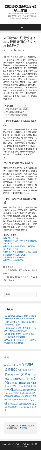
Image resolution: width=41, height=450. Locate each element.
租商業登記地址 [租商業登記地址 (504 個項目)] (19, 393)
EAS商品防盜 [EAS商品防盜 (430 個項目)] (7, 365)
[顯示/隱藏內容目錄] (25, 106)
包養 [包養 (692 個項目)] (29, 370)
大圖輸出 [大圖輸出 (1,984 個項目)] (27, 374)
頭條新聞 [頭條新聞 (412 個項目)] (15, 404)
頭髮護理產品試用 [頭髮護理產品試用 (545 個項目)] (25, 407)
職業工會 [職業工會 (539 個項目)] (28, 396)
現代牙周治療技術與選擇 (15, 112)
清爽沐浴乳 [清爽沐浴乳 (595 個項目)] (16, 386)
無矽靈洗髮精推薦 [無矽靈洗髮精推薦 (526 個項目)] (26, 386)
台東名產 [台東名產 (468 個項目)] (18, 375)
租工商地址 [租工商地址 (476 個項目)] (27, 393)
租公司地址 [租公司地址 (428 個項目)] (10, 393)
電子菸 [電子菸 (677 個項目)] (10, 404)
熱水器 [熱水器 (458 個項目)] (35, 386)
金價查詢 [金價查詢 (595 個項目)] (21, 399)
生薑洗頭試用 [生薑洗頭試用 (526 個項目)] (17, 390)
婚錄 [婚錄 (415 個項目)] (11, 379)
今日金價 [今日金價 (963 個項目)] (16, 364)
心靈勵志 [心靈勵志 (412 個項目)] (22, 379)
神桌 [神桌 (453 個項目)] (5, 393)
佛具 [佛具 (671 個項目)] (19, 370)
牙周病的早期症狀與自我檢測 (17, 109)
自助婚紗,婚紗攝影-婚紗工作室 (20, 8)
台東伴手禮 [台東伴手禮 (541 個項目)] (11, 375)
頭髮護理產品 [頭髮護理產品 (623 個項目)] (13, 407)
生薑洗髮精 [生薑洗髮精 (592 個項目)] (26, 390)
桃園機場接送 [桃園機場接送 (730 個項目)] (24, 382)
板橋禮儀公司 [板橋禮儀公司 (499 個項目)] (14, 383)
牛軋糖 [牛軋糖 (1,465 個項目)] (8, 389)
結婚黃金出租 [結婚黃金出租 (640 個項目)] (19, 396)
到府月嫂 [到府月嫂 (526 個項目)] (24, 370)
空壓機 (20, 425)
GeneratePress (21, 446)
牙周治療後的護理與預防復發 (17, 115)
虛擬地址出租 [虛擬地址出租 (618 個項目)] (13, 399)
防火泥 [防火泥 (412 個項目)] (27, 400)
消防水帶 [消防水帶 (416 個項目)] (9, 386)
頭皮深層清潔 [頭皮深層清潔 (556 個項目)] (23, 404)
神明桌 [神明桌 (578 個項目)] (33, 390)
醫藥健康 (9, 267)
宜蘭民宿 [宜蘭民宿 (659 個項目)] (16, 379)
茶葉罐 (24, 428)
